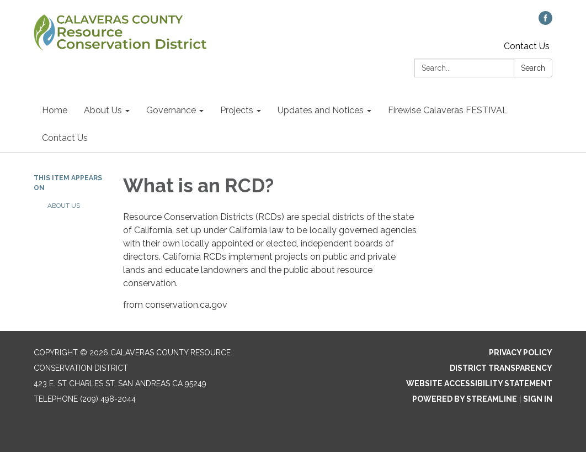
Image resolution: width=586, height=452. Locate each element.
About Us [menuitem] (103, 110)
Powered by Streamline (464, 399)
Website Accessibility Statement (479, 383)
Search (533, 68)
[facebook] (545, 22)
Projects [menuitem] (236, 110)
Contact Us (527, 46)
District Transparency (501, 368)
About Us (63, 205)
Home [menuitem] (54, 110)
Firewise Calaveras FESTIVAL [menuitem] (448, 110)
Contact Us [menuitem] (65, 138)
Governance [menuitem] (171, 110)
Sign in (537, 399)
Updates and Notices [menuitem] (321, 110)
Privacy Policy (520, 352)
